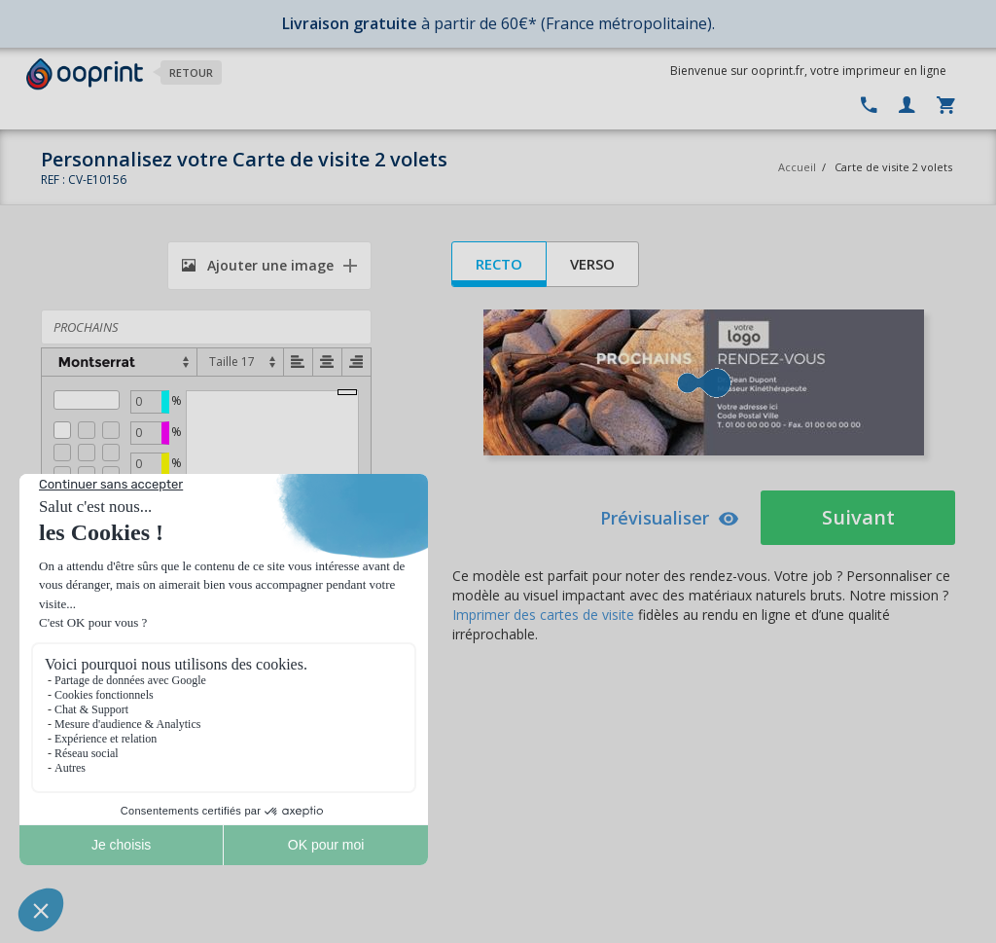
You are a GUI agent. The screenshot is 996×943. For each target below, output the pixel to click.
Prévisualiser (669, 517)
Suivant (858, 517)
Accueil (797, 167)
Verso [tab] (592, 263)
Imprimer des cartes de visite (543, 614)
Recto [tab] (499, 263)
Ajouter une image (258, 265)
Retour (191, 72)
